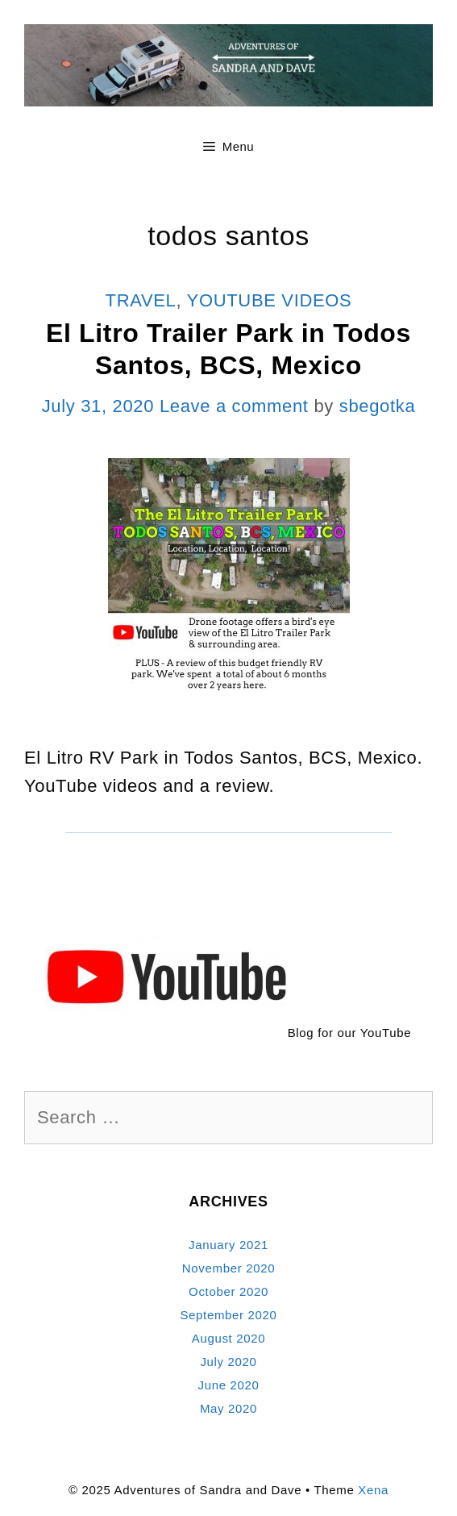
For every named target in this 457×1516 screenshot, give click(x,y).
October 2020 (228, 1291)
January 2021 (228, 1245)
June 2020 (228, 1385)
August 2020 (229, 1338)
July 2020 (228, 1361)
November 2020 (228, 1268)
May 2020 (228, 1408)
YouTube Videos (269, 300)
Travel (141, 300)
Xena (373, 1490)
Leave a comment (234, 406)
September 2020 (228, 1315)
